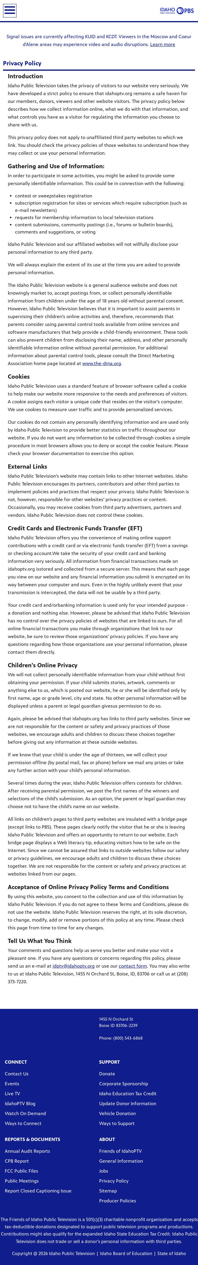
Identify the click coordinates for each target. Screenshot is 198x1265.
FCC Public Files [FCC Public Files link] (21, 1171)
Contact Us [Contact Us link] (17, 1074)
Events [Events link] (12, 1084)
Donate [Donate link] (107, 1074)
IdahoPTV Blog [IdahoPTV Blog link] (20, 1103)
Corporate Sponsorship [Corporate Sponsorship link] (123, 1084)
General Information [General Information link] (121, 1161)
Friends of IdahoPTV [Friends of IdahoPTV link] (120, 1151)
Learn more (162, 44)
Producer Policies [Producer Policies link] (117, 1201)
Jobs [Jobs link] (103, 1171)
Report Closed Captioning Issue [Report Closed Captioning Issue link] (38, 1191)
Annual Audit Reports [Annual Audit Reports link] (27, 1151)
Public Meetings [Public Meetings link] (22, 1181)
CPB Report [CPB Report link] (17, 1161)
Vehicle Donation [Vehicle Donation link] (117, 1113)
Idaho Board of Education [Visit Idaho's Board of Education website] (126, 1253)
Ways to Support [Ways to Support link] (117, 1123)
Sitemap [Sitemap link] (108, 1191)
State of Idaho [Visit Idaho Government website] (171, 1253)
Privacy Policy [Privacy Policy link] (114, 1181)
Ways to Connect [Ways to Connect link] (23, 1123)
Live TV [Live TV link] (12, 1093)
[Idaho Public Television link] (177, 10)
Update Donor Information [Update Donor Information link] (127, 1103)
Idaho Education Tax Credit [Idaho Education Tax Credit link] (128, 1093)
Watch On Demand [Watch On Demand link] (25, 1113)
